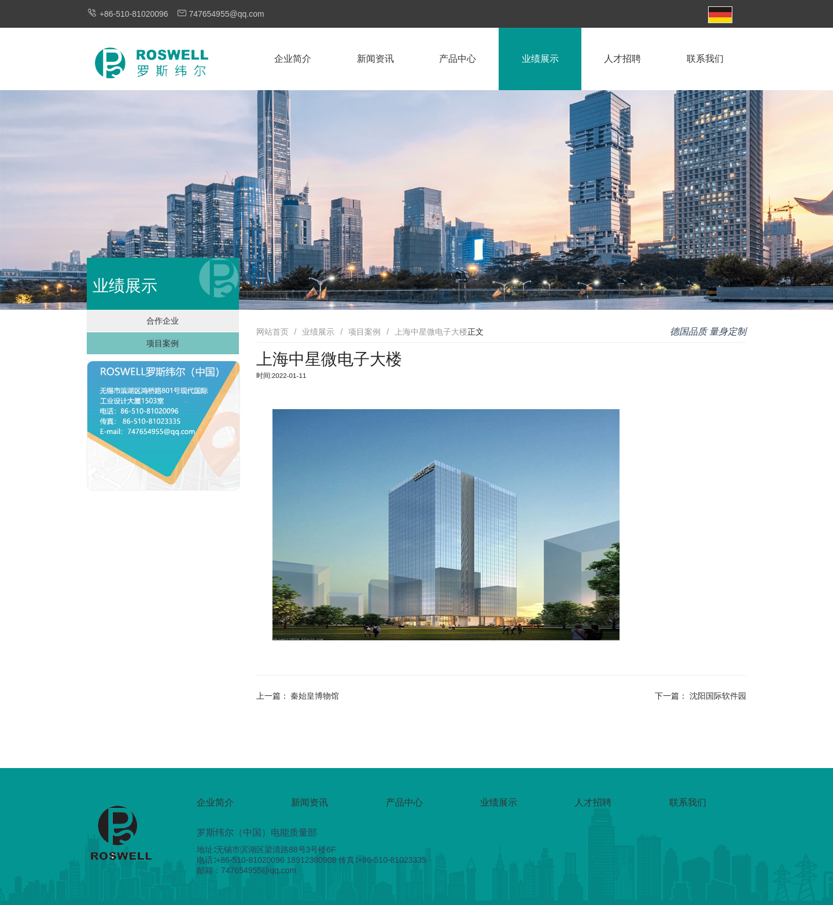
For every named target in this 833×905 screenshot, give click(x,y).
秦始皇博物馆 (314, 695)
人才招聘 (622, 59)
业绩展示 (540, 59)
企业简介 (292, 59)
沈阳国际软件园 (718, 695)
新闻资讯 (375, 59)
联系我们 (705, 59)
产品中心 (457, 59)
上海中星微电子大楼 (431, 331)
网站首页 (272, 331)
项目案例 (162, 343)
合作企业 (162, 320)
